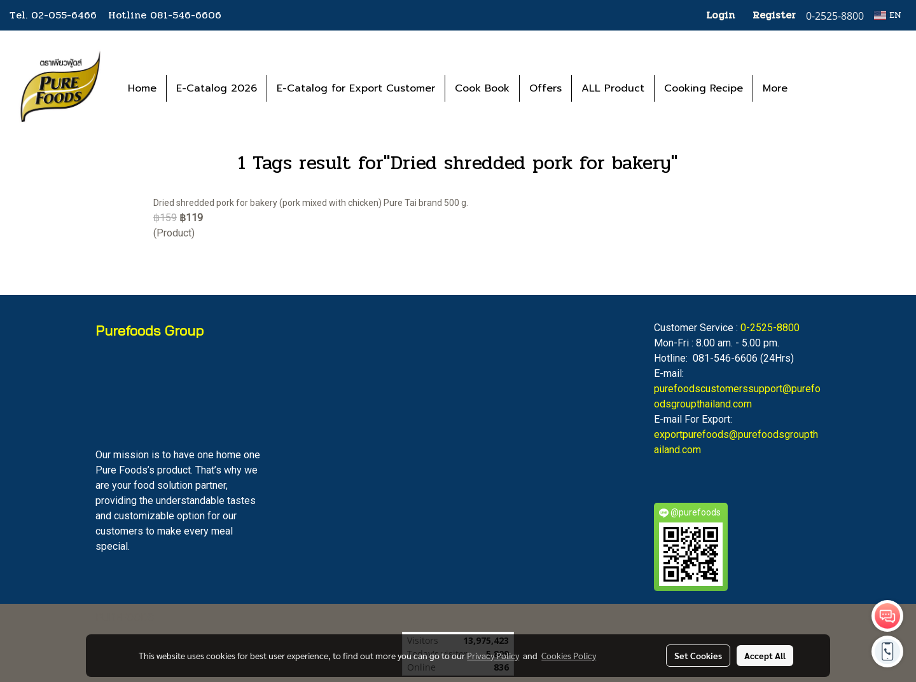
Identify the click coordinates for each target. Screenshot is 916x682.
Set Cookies (698, 655)
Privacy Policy (493, 655)
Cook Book (482, 88)
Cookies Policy (568, 655)
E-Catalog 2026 (216, 88)
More (775, 88)
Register (774, 15)
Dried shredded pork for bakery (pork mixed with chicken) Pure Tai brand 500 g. (310, 203)
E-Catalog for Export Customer (356, 88)
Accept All (765, 655)
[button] (816, 88)
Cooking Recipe (703, 88)
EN (887, 15)
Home (142, 88)
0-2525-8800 (770, 328)
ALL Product (612, 88)
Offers (545, 88)
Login (720, 15)
